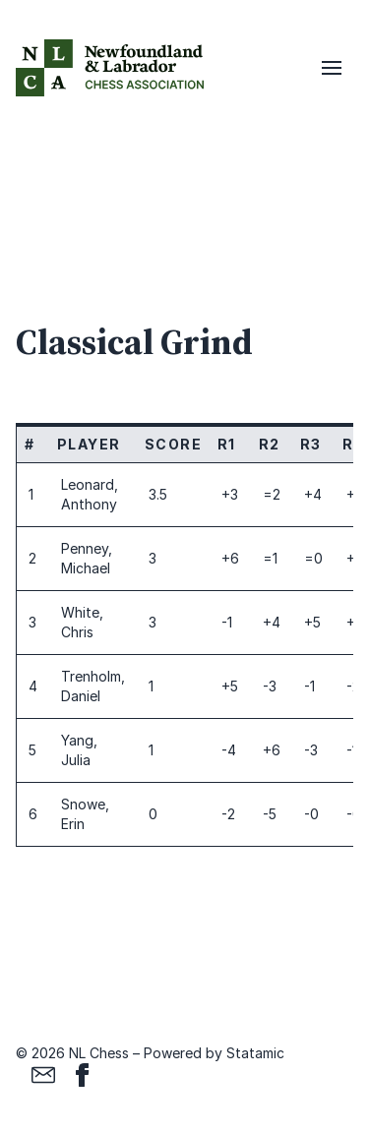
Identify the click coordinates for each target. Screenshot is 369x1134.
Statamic (255, 1052)
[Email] (43, 1075)
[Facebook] (82, 1075)
